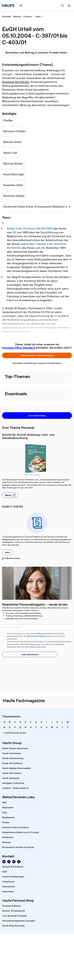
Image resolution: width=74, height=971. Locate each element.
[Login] (69, 5)
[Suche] (62, 5)
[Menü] (21, 5)
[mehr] (39, 16)
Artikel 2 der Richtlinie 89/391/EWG (30, 228)
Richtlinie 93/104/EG (15, 82)
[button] (37, 355)
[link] (6, 16)
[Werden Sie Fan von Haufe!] (19, 861)
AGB (38, 633)
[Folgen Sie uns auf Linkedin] (4, 861)
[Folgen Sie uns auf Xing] (9, 861)
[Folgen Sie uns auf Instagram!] (14, 861)
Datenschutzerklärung (36, 636)
